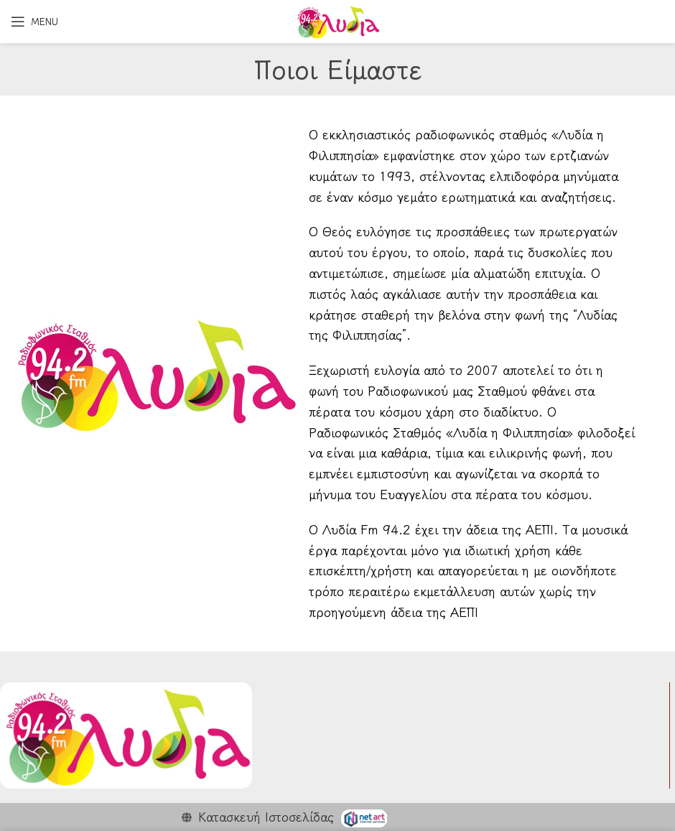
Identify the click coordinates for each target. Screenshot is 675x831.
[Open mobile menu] (34, 21)
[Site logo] (337, 19)
